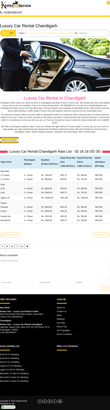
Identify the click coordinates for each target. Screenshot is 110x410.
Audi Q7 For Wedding (9, 362)
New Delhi (5, 308)
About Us (61, 308)
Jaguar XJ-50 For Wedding (12, 370)
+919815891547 (12, 12)
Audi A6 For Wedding (9, 358)
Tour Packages (63, 330)
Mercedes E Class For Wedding (14, 377)
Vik (13, 404)
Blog (27, 33)
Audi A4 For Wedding (9, 354)
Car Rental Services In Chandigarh (40, 33)
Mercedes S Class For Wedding (14, 381)
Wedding (61, 319)
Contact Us (62, 311)
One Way (61, 323)
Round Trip (62, 327)
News (59, 315)
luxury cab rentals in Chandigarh (64, 33)
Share (84, 33)
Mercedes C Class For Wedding (14, 373)
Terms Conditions (64, 334)
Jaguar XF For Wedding (10, 366)
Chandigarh (5, 320)
